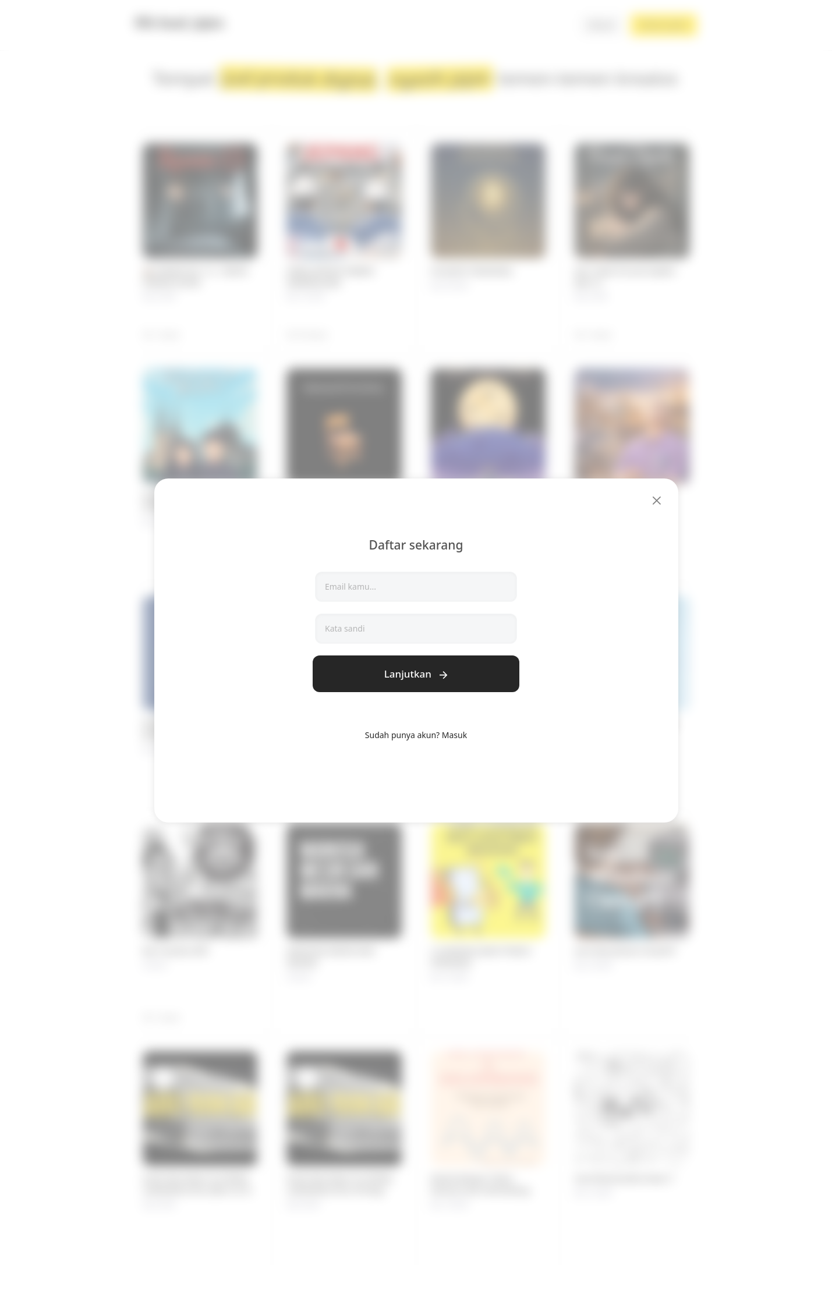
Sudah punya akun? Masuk (416, 734)
